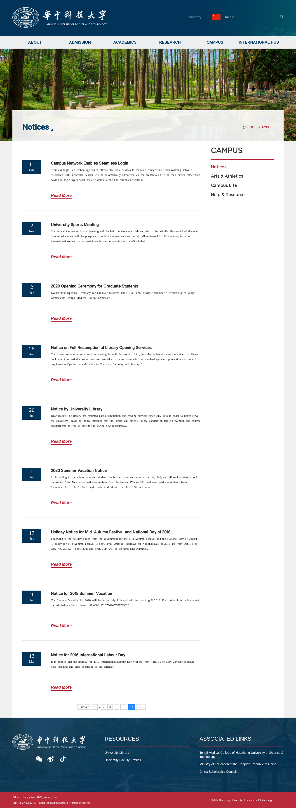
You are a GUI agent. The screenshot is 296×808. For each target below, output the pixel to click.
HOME (251, 127)
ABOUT (35, 42)
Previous (84, 707)
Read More (61, 195)
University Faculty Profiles (123, 760)
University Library (117, 752)
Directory (194, 17)
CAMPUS (215, 42)
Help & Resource (227, 195)
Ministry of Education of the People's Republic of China (238, 764)
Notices (218, 167)
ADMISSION (80, 42)
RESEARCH (170, 42)
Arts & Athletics (227, 176)
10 (123, 707)
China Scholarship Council (218, 771)
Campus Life (224, 185)
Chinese (223, 17)
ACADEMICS (124, 42)
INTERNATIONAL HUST (260, 42)
